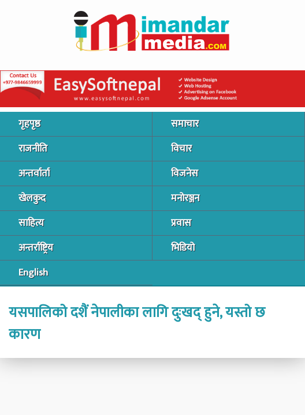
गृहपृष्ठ (29, 124)
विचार (181, 149)
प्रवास (181, 223)
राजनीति (32, 149)
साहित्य (31, 223)
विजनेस (184, 173)
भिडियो (183, 248)
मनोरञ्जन (185, 198)
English (33, 273)
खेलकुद (32, 198)
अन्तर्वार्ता (34, 173)
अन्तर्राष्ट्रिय (35, 248)
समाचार (185, 124)
